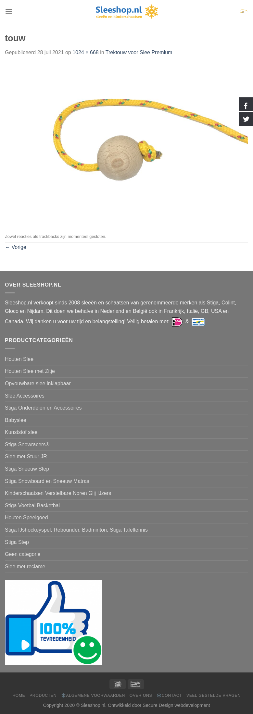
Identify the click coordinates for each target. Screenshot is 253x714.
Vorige (15, 247)
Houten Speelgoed (26, 517)
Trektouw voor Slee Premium (139, 52)
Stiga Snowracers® (27, 444)
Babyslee (15, 420)
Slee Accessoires (24, 396)
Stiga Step (17, 542)
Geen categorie (22, 554)
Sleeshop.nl (93, 705)
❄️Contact (169, 695)
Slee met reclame (25, 566)
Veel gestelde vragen (213, 695)
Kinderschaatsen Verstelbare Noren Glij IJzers (58, 493)
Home (18, 695)
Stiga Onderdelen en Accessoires (43, 408)
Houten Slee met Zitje (30, 371)
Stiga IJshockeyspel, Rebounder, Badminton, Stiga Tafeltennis (76, 530)
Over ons (141, 695)
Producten (43, 695)
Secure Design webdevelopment (176, 705)
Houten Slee (19, 359)
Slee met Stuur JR (26, 456)
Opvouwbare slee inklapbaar (38, 383)
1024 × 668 (85, 52)
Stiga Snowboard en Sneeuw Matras (47, 481)
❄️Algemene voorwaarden (93, 695)
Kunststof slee (21, 432)
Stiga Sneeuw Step (27, 469)
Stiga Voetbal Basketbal (32, 505)
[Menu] (9, 11)
